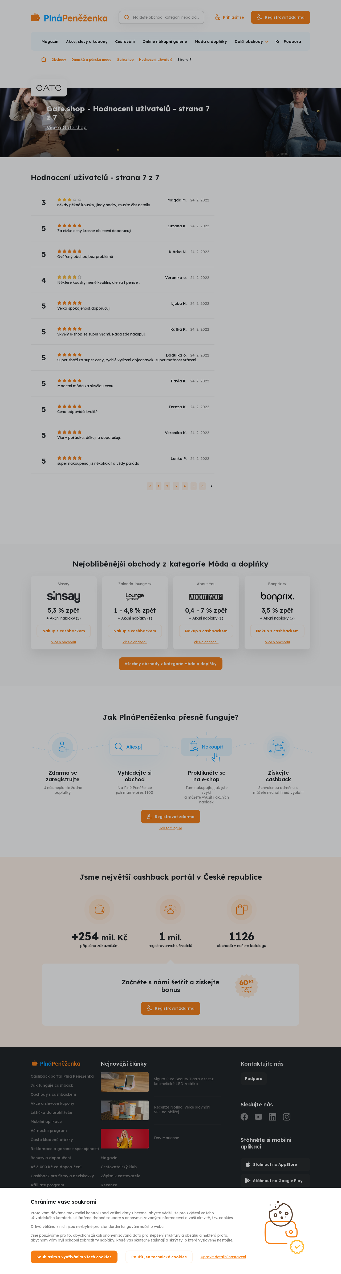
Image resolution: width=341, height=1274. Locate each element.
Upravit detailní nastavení (223, 1257)
